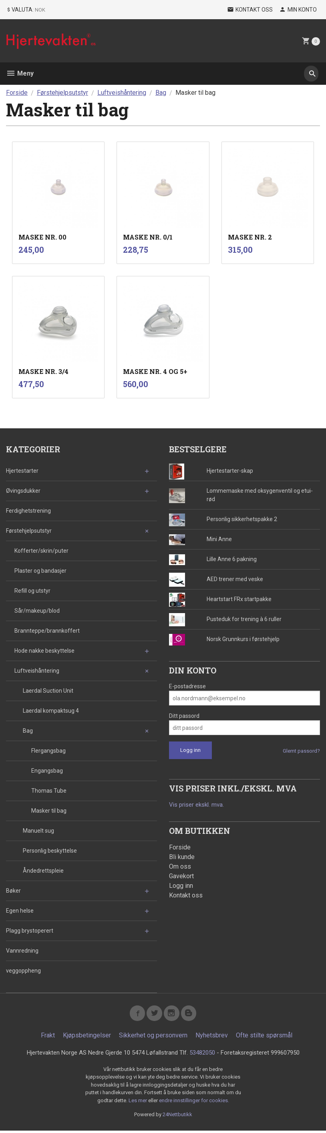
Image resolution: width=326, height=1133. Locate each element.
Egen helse (20, 910)
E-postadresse (187, 686)
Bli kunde (182, 857)
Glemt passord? (301, 751)
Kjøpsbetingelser (87, 1037)
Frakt (48, 1037)
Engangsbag (47, 770)
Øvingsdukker (23, 491)
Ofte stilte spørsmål (264, 1037)
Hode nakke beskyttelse (44, 650)
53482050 (204, 1055)
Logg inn (181, 886)
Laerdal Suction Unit (48, 690)
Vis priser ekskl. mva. (199, 805)
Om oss (180, 867)
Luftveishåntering (36, 670)
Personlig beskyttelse (50, 850)
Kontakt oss (186, 895)
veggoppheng (23, 970)
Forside (17, 92)
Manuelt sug (38, 830)
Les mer (138, 1103)
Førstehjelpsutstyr (29, 531)
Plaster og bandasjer (40, 570)
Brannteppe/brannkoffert (47, 630)
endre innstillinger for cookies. (194, 1103)
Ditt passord (184, 716)
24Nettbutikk (177, 1117)
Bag (28, 730)
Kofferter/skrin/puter (41, 551)
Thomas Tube (48, 790)
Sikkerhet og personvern (153, 1037)
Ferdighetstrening (28, 511)
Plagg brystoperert (29, 930)
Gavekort (181, 876)
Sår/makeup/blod (37, 610)
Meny (20, 73)
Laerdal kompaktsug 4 (51, 710)
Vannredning (22, 950)
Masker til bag (48, 810)
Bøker (13, 890)
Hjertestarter (22, 471)
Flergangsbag (48, 750)
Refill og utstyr (32, 590)
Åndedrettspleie (43, 870)
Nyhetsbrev (211, 1037)
